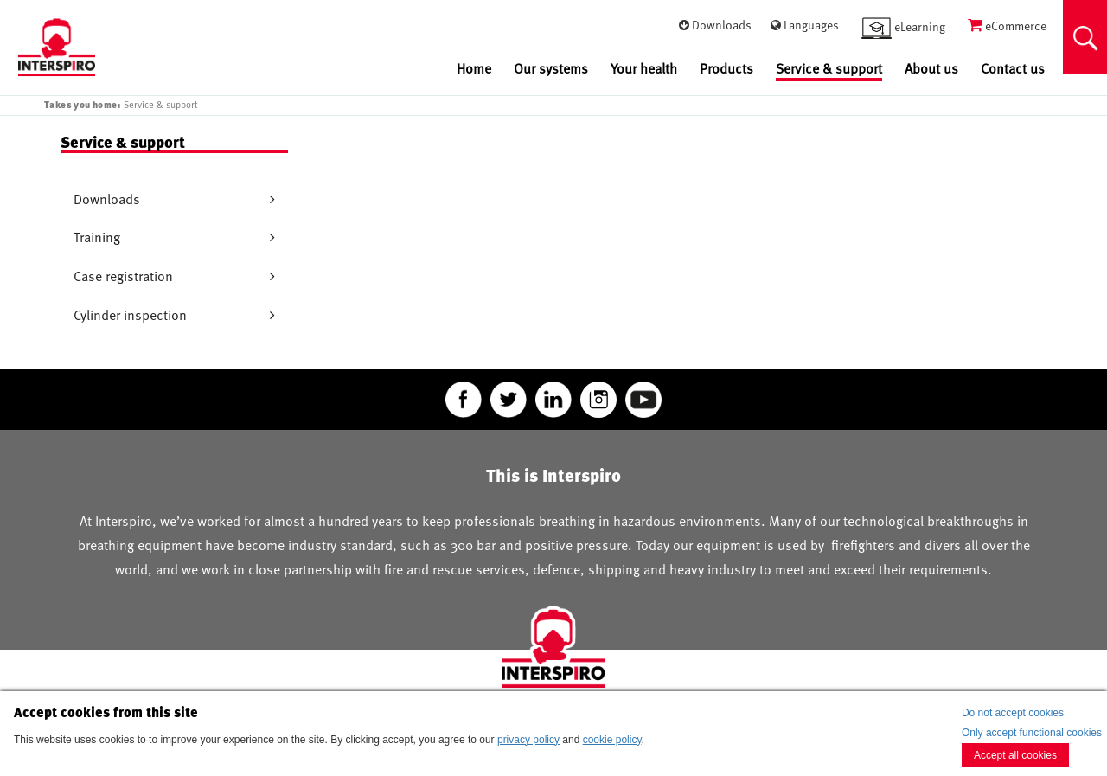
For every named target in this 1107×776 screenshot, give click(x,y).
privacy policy (528, 740)
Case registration (123, 276)
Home (474, 69)
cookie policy (612, 740)
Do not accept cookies (1013, 713)
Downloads (107, 199)
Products (726, 69)
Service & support (829, 69)
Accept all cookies (1015, 755)
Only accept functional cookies (1032, 733)
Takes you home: (82, 104)
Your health (644, 69)
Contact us (1013, 69)
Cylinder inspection (130, 315)
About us (931, 69)
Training (97, 237)
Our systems (551, 69)
